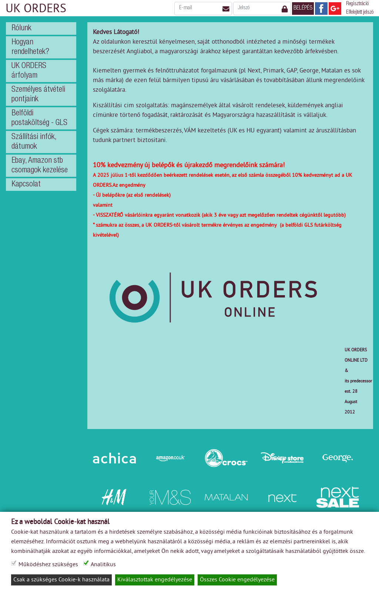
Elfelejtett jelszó (359, 12)
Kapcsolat (26, 184)
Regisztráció (357, 4)
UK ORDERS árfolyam (28, 71)
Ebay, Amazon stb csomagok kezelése (39, 166)
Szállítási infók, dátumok (34, 142)
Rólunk (21, 28)
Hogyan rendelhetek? (30, 47)
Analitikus (106, 565)
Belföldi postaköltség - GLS (39, 118)
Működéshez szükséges (49, 565)
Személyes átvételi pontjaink (38, 95)
